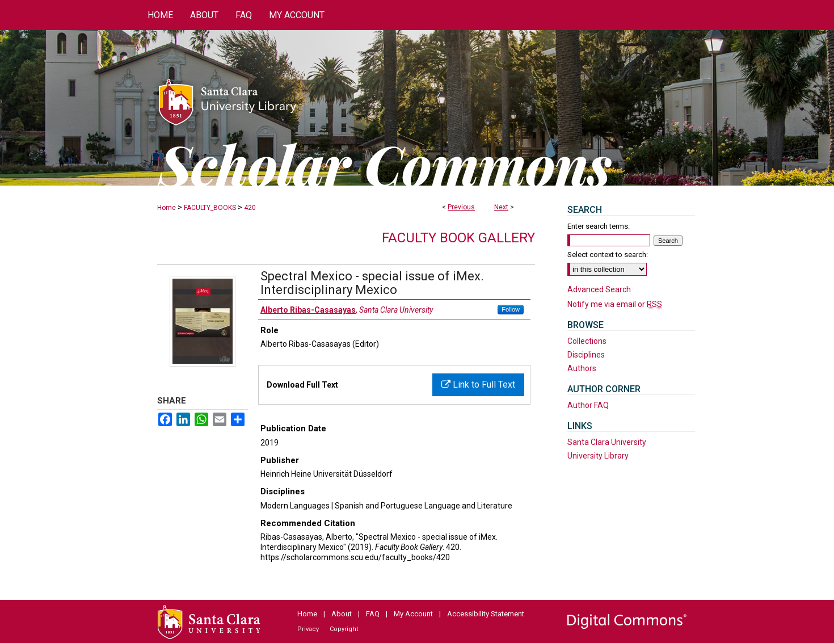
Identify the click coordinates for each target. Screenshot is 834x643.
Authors (581, 368)
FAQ (373, 614)
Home (166, 208)
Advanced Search (599, 289)
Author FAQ (588, 405)
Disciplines (586, 354)
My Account (413, 614)
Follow (511, 309)
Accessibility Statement (485, 614)
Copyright (344, 629)
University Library (598, 455)
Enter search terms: (598, 226)
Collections (586, 341)
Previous (461, 207)
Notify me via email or (614, 304)
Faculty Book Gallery (458, 238)
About (341, 614)
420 (250, 208)
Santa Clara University (606, 442)
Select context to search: (607, 254)
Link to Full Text (478, 384)
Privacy (308, 629)
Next (501, 207)
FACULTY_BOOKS (210, 208)
